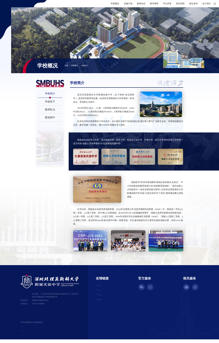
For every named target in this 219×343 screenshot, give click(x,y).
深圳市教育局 (104, 294)
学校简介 (84, 69)
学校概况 (99, 5)
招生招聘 (165, 5)
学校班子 (50, 105)
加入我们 (191, 5)
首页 (66, 69)
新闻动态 (125, 5)
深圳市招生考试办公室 (108, 298)
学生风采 (152, 5)
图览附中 (50, 121)
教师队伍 (50, 113)
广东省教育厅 (104, 288)
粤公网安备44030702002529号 (33, 333)
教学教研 (139, 5)
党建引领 (112, 5)
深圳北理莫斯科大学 (107, 304)
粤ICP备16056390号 (29, 329)
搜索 (201, 5)
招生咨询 (178, 5)
